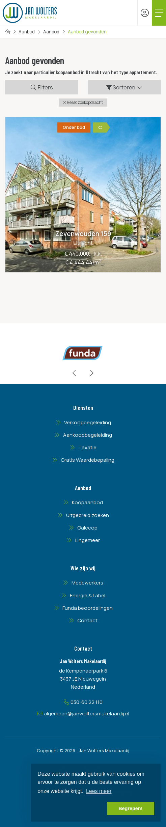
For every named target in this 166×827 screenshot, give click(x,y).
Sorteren (124, 87)
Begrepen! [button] (130, 808)
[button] (83, 102)
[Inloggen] (145, 13)
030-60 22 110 (87, 702)
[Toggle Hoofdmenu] (159, 13)
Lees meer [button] (99, 791)
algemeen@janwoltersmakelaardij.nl (86, 713)
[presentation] (74, 373)
